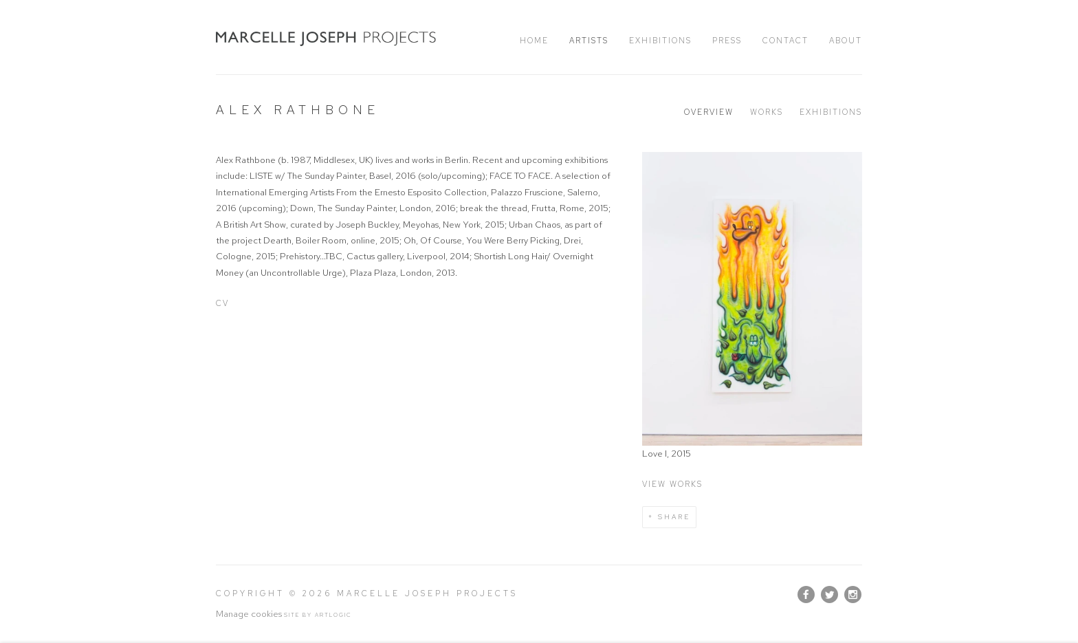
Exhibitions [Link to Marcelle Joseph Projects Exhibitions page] (660, 40)
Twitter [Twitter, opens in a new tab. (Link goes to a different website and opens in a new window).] (829, 595)
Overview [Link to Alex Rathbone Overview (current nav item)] (709, 112)
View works (672, 484)
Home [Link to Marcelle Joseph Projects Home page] (534, 40)
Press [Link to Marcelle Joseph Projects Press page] (727, 40)
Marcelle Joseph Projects (326, 38)
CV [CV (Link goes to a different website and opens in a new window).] (222, 303)
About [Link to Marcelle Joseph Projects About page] (845, 40)
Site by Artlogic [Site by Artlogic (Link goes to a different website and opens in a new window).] (318, 614)
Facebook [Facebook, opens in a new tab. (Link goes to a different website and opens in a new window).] (806, 595)
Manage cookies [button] (249, 614)
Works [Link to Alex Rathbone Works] (766, 112)
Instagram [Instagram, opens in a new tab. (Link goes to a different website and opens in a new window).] (852, 595)
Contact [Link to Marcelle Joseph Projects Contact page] (785, 40)
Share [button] (674, 516)
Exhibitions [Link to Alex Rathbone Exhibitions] (831, 112)
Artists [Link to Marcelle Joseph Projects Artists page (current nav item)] (588, 40)
